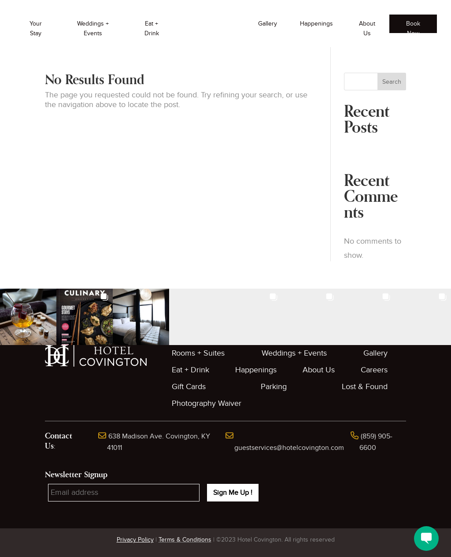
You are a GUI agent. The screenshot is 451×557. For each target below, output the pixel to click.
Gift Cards (189, 386)
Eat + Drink (151, 28)
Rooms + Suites (198, 353)
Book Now (413, 26)
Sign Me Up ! (232, 492)
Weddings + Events (93, 28)
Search (391, 81)
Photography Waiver (206, 403)
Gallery (267, 23)
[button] (28, 317)
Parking (274, 386)
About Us (367, 28)
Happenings (316, 23)
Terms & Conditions (185, 539)
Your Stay (36, 28)
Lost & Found (365, 386)
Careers (374, 370)
